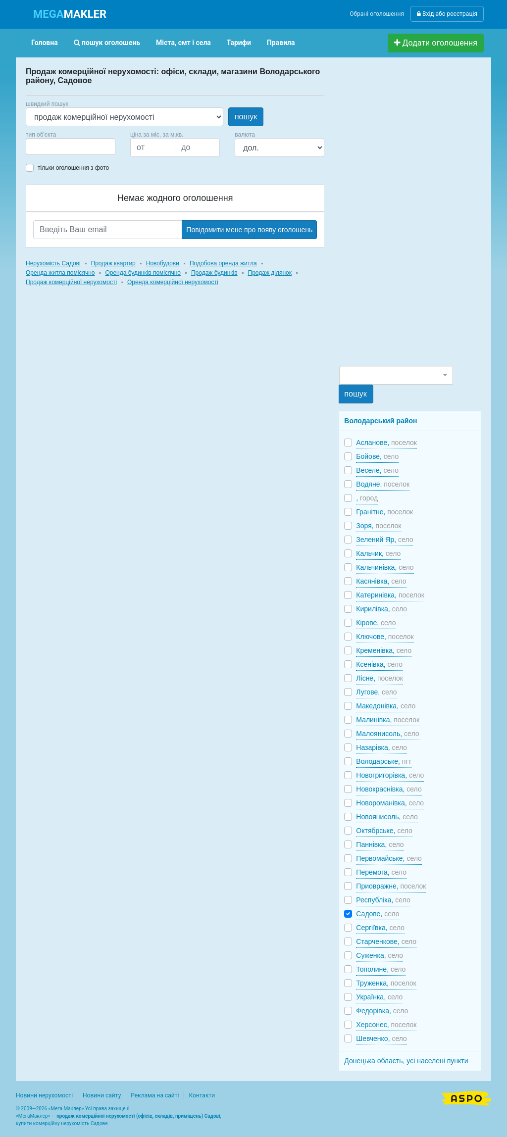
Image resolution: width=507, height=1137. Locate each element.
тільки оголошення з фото (73, 167)
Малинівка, (387, 720)
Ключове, (384, 637)
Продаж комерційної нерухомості (71, 282)
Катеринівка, (390, 595)
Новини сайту (102, 1095)
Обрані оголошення (377, 13)
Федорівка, (382, 1011)
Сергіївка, (380, 928)
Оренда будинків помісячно (143, 272)
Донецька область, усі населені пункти (406, 1061)
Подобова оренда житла (223, 263)
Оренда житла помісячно (60, 272)
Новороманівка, (390, 803)
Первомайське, (389, 858)
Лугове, (376, 692)
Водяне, (382, 484)
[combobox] (70, 146)
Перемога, (381, 872)
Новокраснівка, (388, 789)
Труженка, (386, 983)
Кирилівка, (381, 609)
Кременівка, (383, 650)
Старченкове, (386, 941)
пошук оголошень (107, 43)
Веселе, (377, 470)
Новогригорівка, (390, 775)
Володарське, (383, 761)
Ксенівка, (379, 664)
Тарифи (239, 43)
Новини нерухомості (44, 1095)
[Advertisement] (413, 215)
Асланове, (386, 442)
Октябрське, (384, 831)
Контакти (202, 1095)
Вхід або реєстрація (447, 13)
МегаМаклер (33, 1116)
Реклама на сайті (155, 1095)
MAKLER (69, 14)
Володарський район (380, 421)
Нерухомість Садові (53, 263)
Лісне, (379, 678)
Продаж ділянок (270, 272)
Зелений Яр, (384, 540)
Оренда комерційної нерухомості (172, 282)
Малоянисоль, (387, 734)
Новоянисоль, (386, 817)
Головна (44, 43)
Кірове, (376, 623)
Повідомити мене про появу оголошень (249, 230)
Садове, (377, 914)
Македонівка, (385, 706)
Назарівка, (381, 747)
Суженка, (379, 955)
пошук (246, 116)
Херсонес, (386, 1025)
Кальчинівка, (384, 567)
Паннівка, (380, 844)
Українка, (379, 997)
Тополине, (381, 969)
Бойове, (377, 456)
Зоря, (378, 526)
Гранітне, (384, 512)
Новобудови (162, 263)
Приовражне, (391, 886)
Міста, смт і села (183, 43)
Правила (281, 43)
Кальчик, (378, 553)
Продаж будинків (214, 272)
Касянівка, (381, 581)
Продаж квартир (113, 263)
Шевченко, (381, 1038)
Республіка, (383, 900)
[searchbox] (43, 146)
